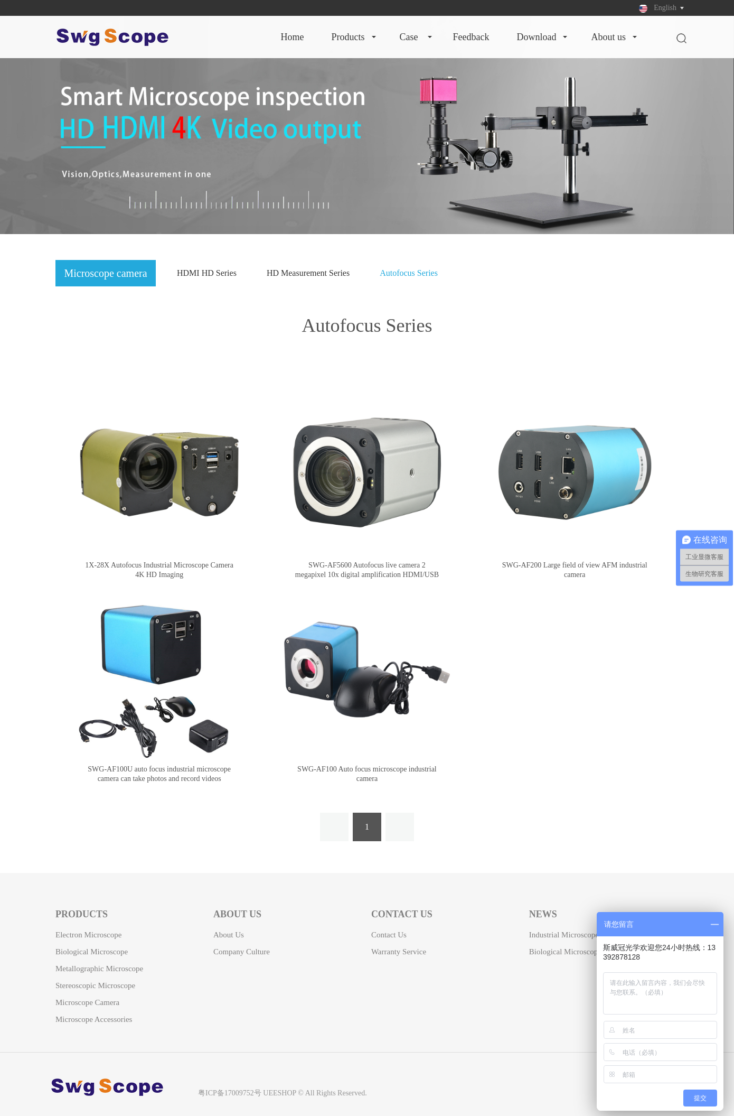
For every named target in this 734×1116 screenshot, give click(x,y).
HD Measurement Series (308, 272)
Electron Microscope (88, 935)
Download (536, 37)
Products (347, 37)
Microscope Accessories (93, 1019)
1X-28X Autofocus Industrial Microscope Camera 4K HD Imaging (159, 570)
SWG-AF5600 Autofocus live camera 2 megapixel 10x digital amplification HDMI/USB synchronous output (367, 574)
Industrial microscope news (574, 935)
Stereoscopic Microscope (95, 985)
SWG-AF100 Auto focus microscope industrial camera (367, 774)
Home (292, 37)
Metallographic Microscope (99, 968)
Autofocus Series (409, 272)
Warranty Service (398, 951)
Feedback (471, 37)
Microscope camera (87, 1002)
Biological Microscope (91, 951)
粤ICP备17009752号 (229, 1093)
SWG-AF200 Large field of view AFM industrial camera (574, 570)
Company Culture (241, 951)
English (665, 8)
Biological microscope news (575, 951)
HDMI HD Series (207, 272)
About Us (608, 37)
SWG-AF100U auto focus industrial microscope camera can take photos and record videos (159, 774)
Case (409, 37)
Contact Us (389, 935)
